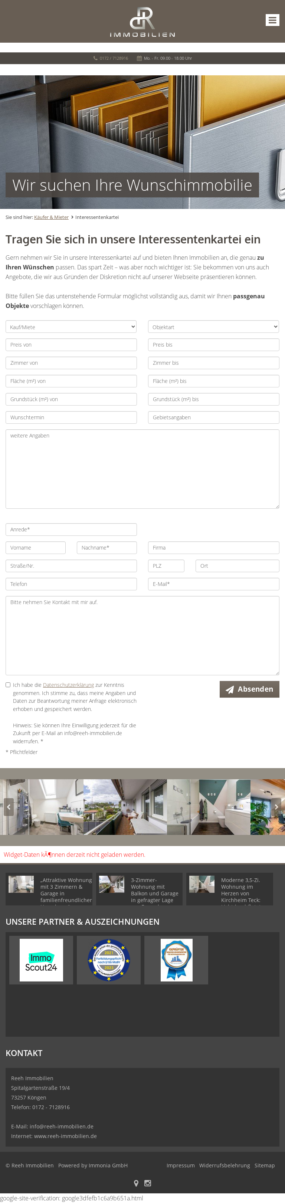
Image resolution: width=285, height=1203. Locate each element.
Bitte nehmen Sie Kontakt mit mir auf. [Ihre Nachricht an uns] (142, 635)
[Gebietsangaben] (213, 417)
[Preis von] (71, 344)
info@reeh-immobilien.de (62, 1126)
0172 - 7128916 (51, 1107)
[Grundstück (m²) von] (71, 399)
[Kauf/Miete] (71, 326)
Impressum (181, 1165)
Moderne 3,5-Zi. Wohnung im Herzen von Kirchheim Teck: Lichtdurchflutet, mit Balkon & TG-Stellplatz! (242, 900)
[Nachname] (107, 547)
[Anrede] (71, 529)
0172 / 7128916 (114, 58)
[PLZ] (166, 566)
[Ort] (237, 566)
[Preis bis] (213, 344)
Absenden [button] (255, 689)
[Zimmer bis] (213, 363)
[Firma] (213, 547)
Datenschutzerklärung (68, 684)
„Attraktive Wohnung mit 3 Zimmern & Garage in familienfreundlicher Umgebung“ (66, 893)
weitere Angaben (142, 469)
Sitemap (265, 1165)
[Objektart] (213, 326)
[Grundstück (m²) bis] (213, 399)
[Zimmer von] (71, 363)
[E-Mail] (213, 584)
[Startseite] (142, 21)
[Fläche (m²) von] (71, 381)
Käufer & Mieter (51, 217)
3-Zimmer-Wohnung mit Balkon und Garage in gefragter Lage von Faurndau (154, 893)
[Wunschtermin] (71, 417)
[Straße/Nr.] (71, 566)
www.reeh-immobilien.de (65, 1136)
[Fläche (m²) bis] (213, 381)
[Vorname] (36, 547)
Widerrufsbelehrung (224, 1165)
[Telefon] (71, 584)
